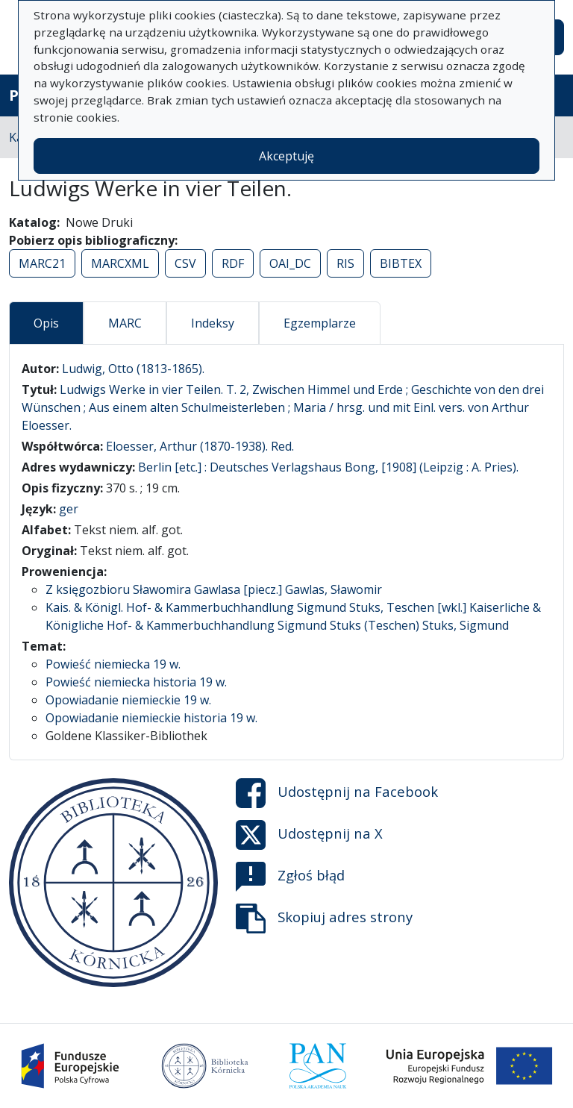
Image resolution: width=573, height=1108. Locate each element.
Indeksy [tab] (212, 323)
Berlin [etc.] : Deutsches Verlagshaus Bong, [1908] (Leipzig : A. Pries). (328, 467)
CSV (185, 263)
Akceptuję (286, 156)
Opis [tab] (46, 323)
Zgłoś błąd (290, 877)
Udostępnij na (337, 793)
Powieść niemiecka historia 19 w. (136, 682)
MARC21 (42, 263)
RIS (345, 263)
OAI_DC (290, 263)
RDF (233, 263)
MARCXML (120, 263)
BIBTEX (401, 263)
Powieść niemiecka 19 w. (113, 664)
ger (68, 509)
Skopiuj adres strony (324, 918)
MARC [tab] (125, 323)
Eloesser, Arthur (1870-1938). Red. (200, 446)
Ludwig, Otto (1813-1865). (133, 368)
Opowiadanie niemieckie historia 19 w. (151, 718)
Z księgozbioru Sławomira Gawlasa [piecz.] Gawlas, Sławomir (214, 589)
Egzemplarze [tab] (320, 323)
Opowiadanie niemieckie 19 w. (128, 700)
